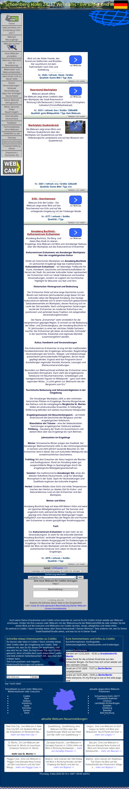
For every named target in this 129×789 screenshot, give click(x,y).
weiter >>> (62, 567)
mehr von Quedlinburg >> (68, 735)
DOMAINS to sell (12, 133)
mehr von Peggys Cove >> (28, 768)
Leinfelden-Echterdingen (107, 704)
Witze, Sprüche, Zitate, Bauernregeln (11, 109)
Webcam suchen (12, 46)
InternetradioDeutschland (11, 117)
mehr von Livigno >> (105, 735)
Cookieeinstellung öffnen (11, 147)
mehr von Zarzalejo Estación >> (66, 751)
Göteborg (107, 709)
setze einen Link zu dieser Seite (11, 77)
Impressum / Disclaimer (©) (12, 154)
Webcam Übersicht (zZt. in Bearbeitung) (11, 63)
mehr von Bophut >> (64, 768)
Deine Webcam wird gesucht (11, 101)
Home (12, 20)
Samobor (26, 709)
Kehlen (26, 711)
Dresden (107, 706)
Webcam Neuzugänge (11, 38)
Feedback (11, 122)
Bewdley (107, 711)
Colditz (26, 697)
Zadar (27, 706)
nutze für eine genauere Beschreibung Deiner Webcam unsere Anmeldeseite (58, 608)
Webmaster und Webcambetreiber (11, 70)
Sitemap (12, 137)
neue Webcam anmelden (12, 54)
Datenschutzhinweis (12, 141)
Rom (26, 699)
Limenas (107, 702)
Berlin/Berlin (105, 669)
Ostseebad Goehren (107, 699)
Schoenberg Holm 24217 (107, 697)
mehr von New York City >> (24, 735)
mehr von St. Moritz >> (24, 755)
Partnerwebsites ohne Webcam (12, 128)
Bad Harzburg (107, 714)
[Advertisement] (61, 32)
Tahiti (27, 714)
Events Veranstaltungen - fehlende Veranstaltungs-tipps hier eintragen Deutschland (11, 89)
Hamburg (27, 704)
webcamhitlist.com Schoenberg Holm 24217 (12, 30)
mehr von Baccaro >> (111, 752)
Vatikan (26, 702)
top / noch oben (13, 684)
